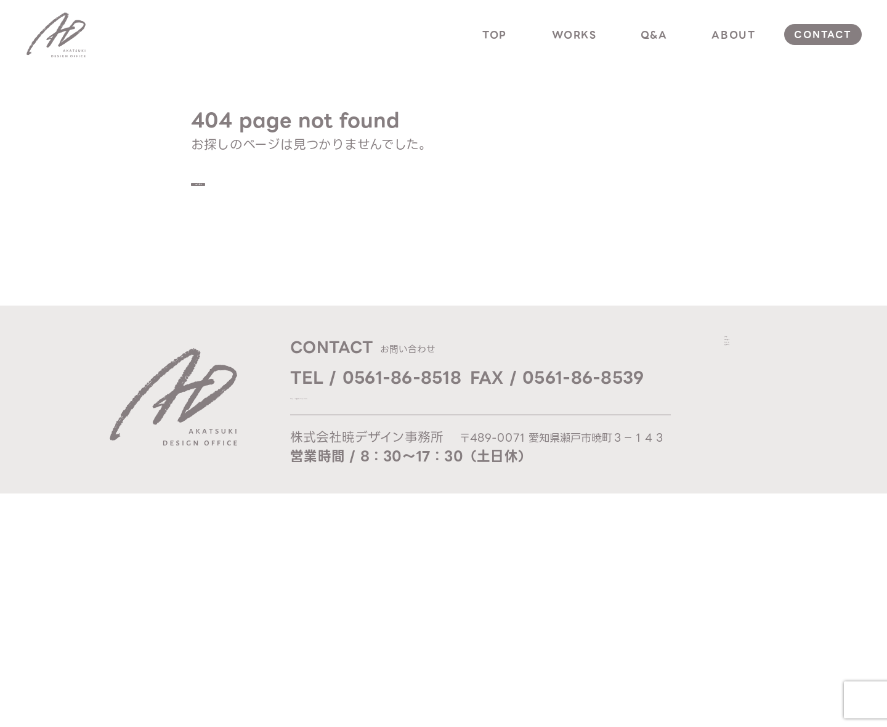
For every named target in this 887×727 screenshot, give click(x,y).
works (574, 35)
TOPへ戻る (252, 188)
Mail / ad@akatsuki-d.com (373, 408)
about (733, 35)
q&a (654, 35)
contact (822, 34)
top (494, 35)
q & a (744, 404)
